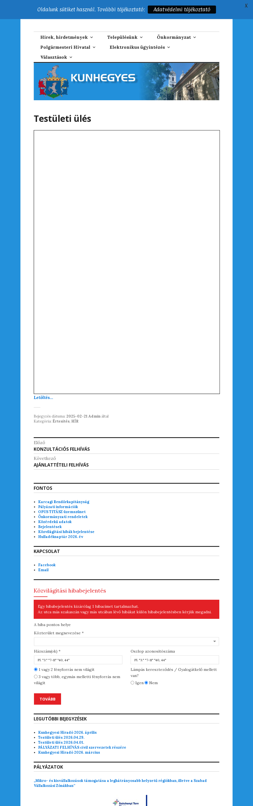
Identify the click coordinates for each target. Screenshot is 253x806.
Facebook (47, 550)
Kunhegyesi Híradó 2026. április (67, 718)
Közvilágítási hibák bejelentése (66, 517)
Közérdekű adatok (55, 507)
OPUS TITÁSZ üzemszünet (62, 497)
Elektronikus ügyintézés (137, 32)
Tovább (47, 684)
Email (43, 555)
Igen (137, 668)
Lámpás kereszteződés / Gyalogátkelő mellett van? (174, 658)
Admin (94, 401)
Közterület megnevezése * (59, 618)
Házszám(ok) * (47, 636)
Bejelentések (50, 512)
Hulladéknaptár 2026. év (60, 522)
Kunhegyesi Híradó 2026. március (69, 738)
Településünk (122, 22)
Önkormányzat (174, 22)
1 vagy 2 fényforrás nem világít (64, 655)
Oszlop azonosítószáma (153, 636)
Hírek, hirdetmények (64, 22)
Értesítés (61, 406)
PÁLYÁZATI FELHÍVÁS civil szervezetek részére (82, 733)
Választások (53, 42)
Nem (151, 668)
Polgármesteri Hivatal (65, 32)
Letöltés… (43, 382)
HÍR (74, 406)
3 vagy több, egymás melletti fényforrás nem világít (77, 665)
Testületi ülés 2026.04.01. (61, 728)
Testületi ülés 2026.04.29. (61, 723)
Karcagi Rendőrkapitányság (63, 487)
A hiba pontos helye (52, 610)
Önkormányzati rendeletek (63, 502)
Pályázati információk (58, 492)
